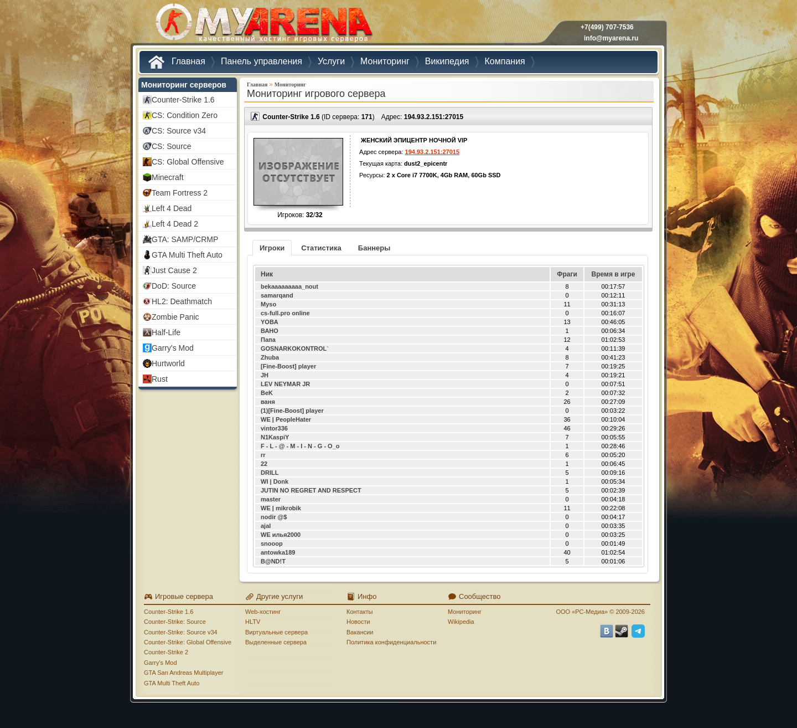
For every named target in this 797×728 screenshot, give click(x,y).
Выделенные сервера (276, 642)
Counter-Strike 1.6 (168, 611)
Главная (257, 84)
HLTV (252, 621)
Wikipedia (461, 621)
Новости (358, 621)
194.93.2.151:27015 (433, 117)
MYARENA (263, 24)
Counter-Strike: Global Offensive (187, 642)
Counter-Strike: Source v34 (181, 632)
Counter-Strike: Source (175, 621)
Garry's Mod (160, 662)
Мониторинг (290, 84)
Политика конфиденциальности (391, 642)
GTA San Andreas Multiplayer (183, 672)
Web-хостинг (263, 611)
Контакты (359, 611)
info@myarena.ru (611, 38)
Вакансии (360, 632)
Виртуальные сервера (276, 632)
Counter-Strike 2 (166, 652)
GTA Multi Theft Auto (171, 683)
